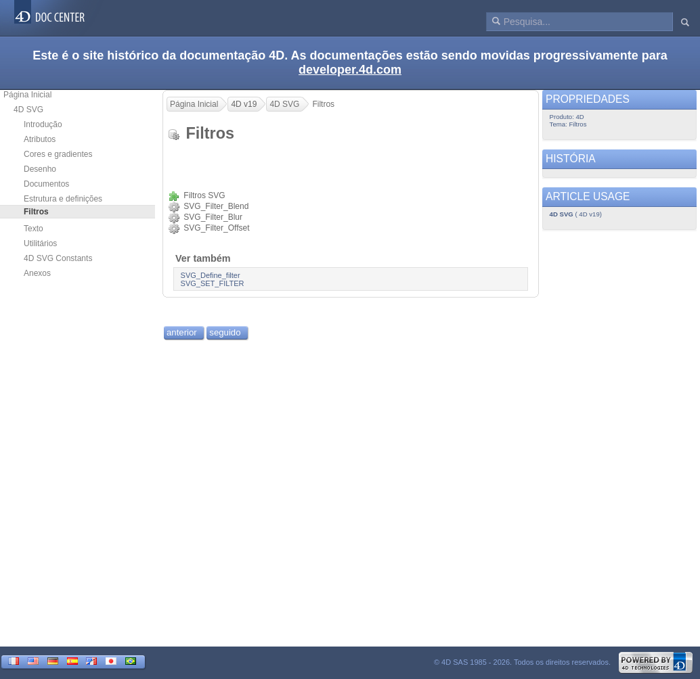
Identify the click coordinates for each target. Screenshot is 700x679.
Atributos (40, 139)
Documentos (46, 184)
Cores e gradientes (58, 154)
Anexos (37, 273)
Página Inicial (27, 94)
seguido (224, 332)
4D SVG (28, 109)
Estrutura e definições (63, 199)
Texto (33, 228)
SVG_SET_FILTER (212, 283)
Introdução (43, 124)
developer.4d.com (350, 69)
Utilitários (40, 243)
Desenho (40, 169)
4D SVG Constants (58, 258)
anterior (182, 332)
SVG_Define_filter (210, 275)
